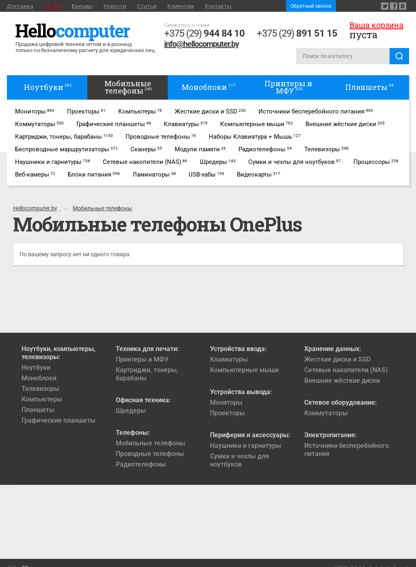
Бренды (82, 6)
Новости (115, 6)
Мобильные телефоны (150, 443)
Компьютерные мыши (244, 370)
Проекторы (227, 413)
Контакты (218, 6)
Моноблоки (39, 378)
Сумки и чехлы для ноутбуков (239, 460)
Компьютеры (42, 399)
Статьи (146, 6)
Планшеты (38, 410)
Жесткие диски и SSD (337, 359)
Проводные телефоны (150, 454)
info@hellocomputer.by (201, 44)
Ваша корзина (376, 25)
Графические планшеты (58, 420)
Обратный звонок (311, 6)
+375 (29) (204, 33)
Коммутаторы (326, 413)
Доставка (20, 6)
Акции (52, 6)
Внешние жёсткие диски (342, 380)
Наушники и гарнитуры (245, 445)
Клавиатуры (229, 359)
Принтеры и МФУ (142, 359)
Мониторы (226, 402)
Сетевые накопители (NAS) (346, 370)
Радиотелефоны (141, 464)
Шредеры (131, 410)
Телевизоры (40, 389)
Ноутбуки (36, 367)
